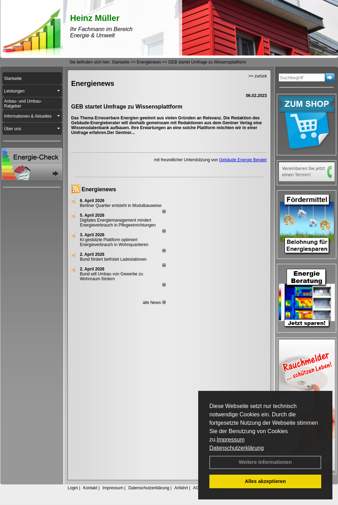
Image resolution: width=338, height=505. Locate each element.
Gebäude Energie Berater (243, 159)
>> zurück (258, 76)
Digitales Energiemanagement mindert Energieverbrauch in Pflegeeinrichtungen (118, 223)
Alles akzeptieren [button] (265, 481)
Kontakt (90, 487)
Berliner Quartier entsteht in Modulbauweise (120, 205)
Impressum (230, 440)
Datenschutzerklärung (236, 448)
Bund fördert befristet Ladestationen (113, 259)
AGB (197, 487)
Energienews (99, 189)
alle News (154, 302)
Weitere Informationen (265, 462)
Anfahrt (181, 487)
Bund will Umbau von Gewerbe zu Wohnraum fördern (111, 276)
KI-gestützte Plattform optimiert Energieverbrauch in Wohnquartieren (114, 242)
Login (73, 487)
